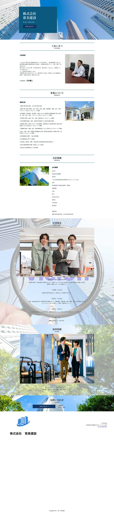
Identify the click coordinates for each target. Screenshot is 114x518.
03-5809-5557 (103, 426)
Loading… (57, 471)
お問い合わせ (29, 26)
